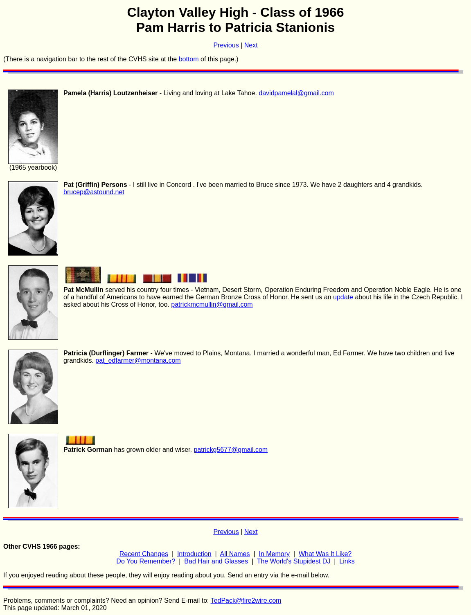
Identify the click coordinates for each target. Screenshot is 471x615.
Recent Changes (143, 553)
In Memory (274, 553)
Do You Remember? (145, 561)
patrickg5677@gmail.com (231, 449)
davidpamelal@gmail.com (296, 93)
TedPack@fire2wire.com (246, 600)
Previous (226, 45)
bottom (189, 59)
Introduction (194, 553)
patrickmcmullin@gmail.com (211, 304)
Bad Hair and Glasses (216, 561)
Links (346, 561)
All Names (235, 553)
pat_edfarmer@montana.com (137, 360)
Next (251, 45)
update (343, 297)
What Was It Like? (325, 553)
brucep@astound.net (93, 192)
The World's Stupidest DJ (294, 561)
